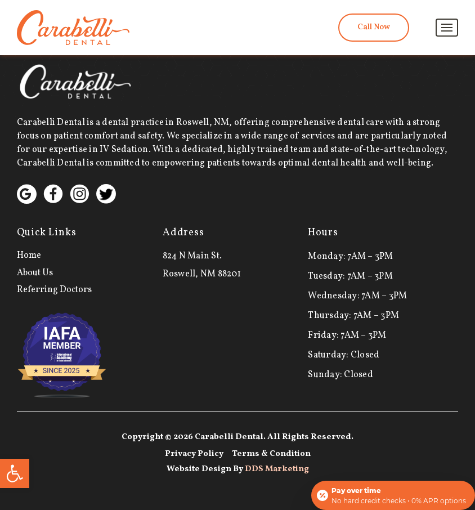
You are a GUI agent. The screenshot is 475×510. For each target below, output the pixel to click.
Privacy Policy (194, 454)
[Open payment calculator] (393, 495)
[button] (14, 473)
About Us (35, 273)
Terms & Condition (271, 454)
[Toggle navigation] (447, 28)
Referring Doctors (54, 290)
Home (29, 255)
